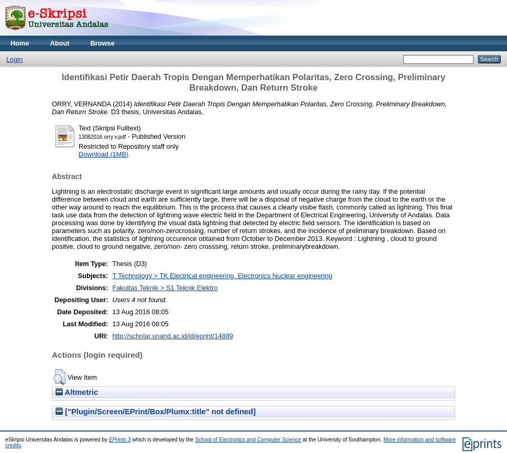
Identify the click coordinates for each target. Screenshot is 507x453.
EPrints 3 (120, 440)
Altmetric (77, 392)
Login (14, 59)
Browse (103, 43)
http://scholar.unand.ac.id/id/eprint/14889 (172, 336)
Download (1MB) (103, 154)
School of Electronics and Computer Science (248, 440)
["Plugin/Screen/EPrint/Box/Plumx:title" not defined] (156, 411)
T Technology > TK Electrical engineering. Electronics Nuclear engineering (222, 276)
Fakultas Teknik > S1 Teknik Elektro (164, 288)
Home (19, 43)
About (60, 43)
